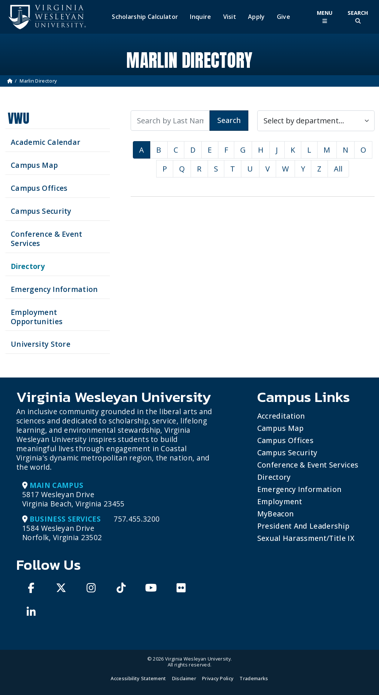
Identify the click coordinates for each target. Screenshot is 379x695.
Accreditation (281, 416)
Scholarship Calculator (145, 17)
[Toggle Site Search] (358, 17)
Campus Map (280, 428)
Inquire (200, 17)
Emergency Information (299, 489)
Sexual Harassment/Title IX (306, 538)
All (338, 169)
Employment (279, 501)
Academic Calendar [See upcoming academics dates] (45, 142)
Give (283, 17)
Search (229, 120)
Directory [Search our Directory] (28, 266)
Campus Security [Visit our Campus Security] (41, 211)
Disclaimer (184, 678)
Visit (230, 17)
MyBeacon (275, 514)
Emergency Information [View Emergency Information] (54, 289)
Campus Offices (285, 440)
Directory (274, 477)
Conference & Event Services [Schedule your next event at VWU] (47, 238)
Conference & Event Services (308, 465)
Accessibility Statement (138, 678)
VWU (18, 118)
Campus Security (287, 453)
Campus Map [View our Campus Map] (34, 165)
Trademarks (253, 678)
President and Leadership (303, 526)
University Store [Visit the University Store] (40, 344)
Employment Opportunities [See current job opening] (37, 316)
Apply (256, 17)
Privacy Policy (218, 678)
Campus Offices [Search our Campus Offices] (39, 188)
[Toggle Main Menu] (324, 17)
